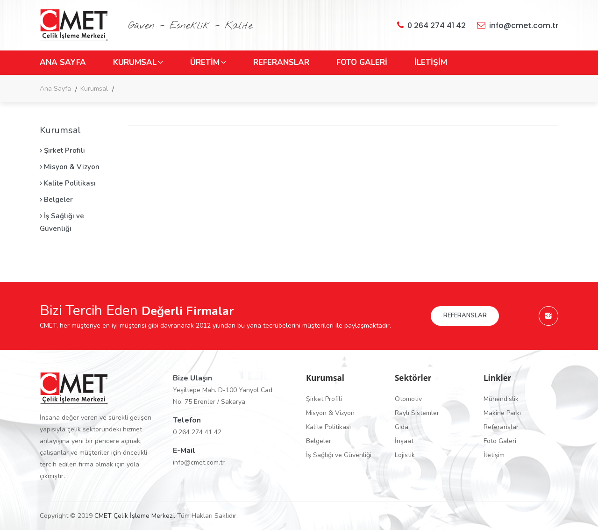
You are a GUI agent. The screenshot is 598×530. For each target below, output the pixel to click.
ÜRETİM (208, 62)
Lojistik (405, 455)
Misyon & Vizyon (70, 167)
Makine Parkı (502, 412)
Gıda (401, 427)
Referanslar (501, 427)
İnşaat (404, 441)
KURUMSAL (138, 62)
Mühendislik (501, 398)
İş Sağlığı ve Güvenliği (62, 222)
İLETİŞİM (430, 62)
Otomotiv (408, 398)
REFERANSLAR (281, 62)
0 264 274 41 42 (431, 25)
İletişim (494, 455)
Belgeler (56, 199)
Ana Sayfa (55, 88)
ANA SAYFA (63, 62)
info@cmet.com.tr (517, 25)
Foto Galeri (500, 441)
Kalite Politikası (68, 183)
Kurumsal (94, 88)
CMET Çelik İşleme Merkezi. (134, 515)
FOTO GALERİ (361, 62)
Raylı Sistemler (417, 412)
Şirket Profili (62, 150)
